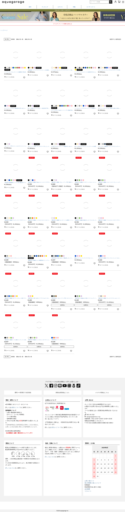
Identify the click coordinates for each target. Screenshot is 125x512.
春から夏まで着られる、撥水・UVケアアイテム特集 (62, 10)
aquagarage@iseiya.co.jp (93, 416)
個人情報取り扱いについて (93, 483)
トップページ (4, 30)
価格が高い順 (28, 39)
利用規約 (87, 485)
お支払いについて (50, 400)
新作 (30, 7)
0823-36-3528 (90, 414)
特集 (74, 7)
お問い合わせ (89, 400)
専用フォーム (76, 447)
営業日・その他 (90, 443)
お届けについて (15, 407)
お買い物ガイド (89, 481)
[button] (122, 16)
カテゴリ (60, 7)
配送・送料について (12, 400)
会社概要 (87, 489)
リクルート (88, 491)
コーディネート (90, 7)
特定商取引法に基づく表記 (93, 487)
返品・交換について (51, 443)
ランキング (45, 7)
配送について (10, 443)
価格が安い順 (19, 39)
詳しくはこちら (10, 468)
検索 (110, 2)
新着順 (13, 39)
